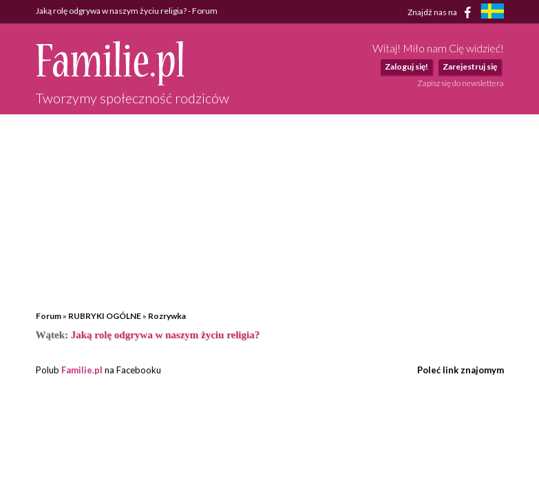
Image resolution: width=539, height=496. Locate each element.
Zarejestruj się (470, 66)
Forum (48, 316)
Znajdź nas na (442, 12)
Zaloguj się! (406, 66)
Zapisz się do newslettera (460, 83)
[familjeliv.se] (492, 12)
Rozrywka (167, 316)
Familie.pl (82, 369)
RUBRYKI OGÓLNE (104, 316)
